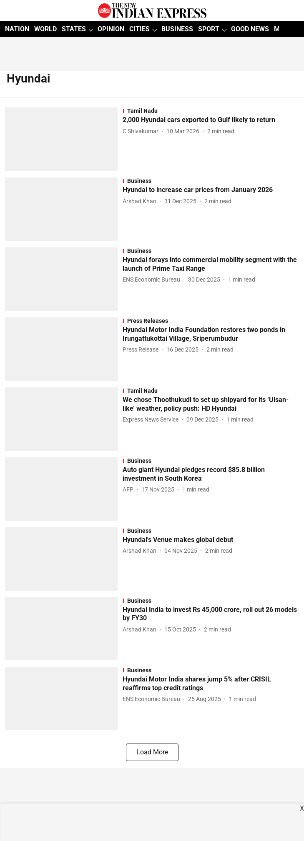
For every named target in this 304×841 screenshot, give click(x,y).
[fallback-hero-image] (64, 139)
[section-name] (211, 110)
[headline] (211, 120)
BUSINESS (177, 29)
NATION (17, 29)
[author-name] (142, 131)
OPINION (111, 29)
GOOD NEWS (250, 29)
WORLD (45, 29)
